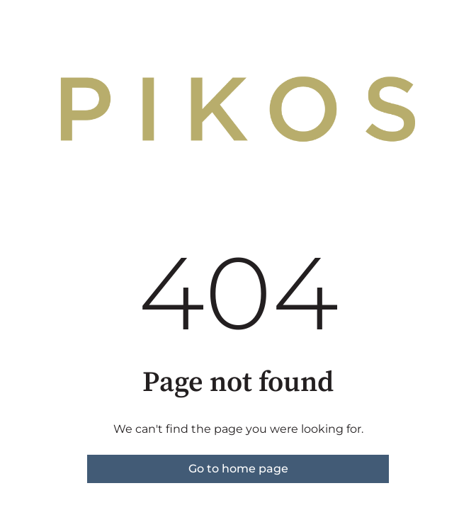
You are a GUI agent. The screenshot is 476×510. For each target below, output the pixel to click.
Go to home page (238, 468)
